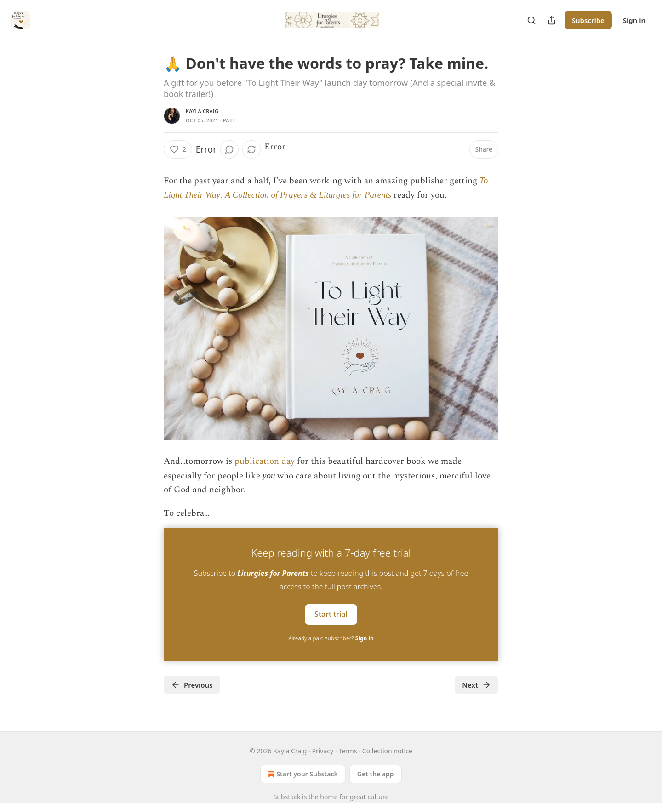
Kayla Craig (202, 111)
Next (476, 684)
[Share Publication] (551, 20)
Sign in (634, 20)
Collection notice (387, 750)
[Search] (531, 20)
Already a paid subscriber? (330, 638)
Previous (192, 684)
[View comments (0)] (229, 149)
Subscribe (588, 20)
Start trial (331, 614)
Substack (287, 796)
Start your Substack (301, 774)
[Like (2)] (178, 149)
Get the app (375, 773)
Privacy (322, 750)
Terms (347, 750)
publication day (264, 461)
